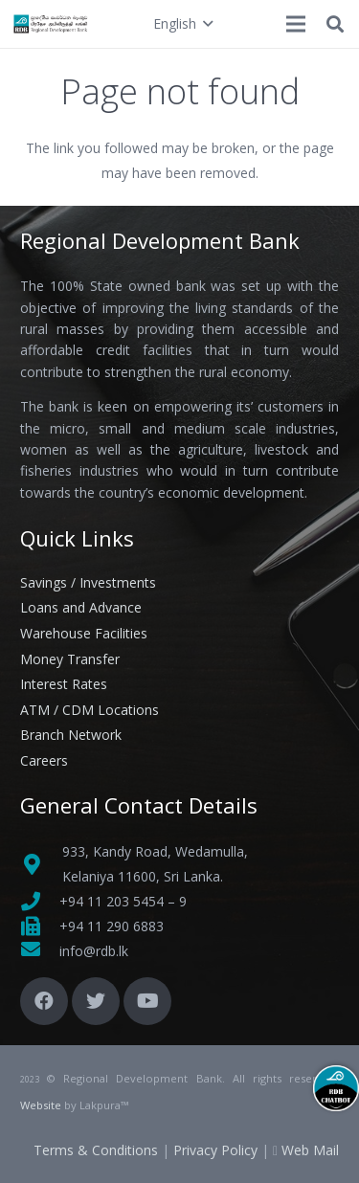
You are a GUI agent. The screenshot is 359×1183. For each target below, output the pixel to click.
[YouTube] (147, 1001)
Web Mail (310, 1150)
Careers (44, 760)
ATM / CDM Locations (89, 710)
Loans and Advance (81, 607)
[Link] (51, 23)
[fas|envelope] (39, 951)
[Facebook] (44, 1001)
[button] (183, 24)
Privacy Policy (215, 1150)
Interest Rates (63, 684)
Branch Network (71, 734)
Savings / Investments (88, 582)
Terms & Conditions (96, 1150)
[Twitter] (96, 1001)
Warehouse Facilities (83, 633)
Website (40, 1105)
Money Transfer (70, 659)
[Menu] (296, 24)
